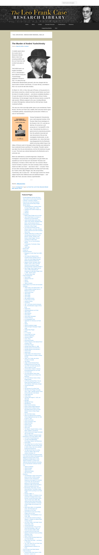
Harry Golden (28, 277)
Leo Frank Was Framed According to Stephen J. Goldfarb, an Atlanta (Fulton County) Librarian (33, 519)
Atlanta (26, 323)
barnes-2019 (26, 248)
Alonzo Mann (27, 314)
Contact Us (25, 250)
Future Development (27, 275)
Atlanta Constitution (29, 466)
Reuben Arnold (28, 424)
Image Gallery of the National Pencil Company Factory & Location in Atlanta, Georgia (33, 355)
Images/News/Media (47, 28)
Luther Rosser (28, 396)
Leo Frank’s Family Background (32, 438)
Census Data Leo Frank (30, 334)
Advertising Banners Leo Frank (31, 310)
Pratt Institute (28, 442)
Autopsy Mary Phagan (29, 329)
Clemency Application (29, 335)
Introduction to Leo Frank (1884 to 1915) (32, 436)
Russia (20, 188)
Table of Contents (28, 283)
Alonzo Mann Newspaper (30, 316)
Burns (26, 331)
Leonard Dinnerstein (29, 385)
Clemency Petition (29, 337)
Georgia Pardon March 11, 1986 (32, 346)
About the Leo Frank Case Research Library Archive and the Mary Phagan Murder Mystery (31, 203)
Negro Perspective (29, 535)
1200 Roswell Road (29, 292)
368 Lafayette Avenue (29, 298)
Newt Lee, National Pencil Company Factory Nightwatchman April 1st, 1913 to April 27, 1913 (33, 417)
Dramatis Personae (50, 24)
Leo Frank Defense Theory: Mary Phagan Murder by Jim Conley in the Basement (33, 375)
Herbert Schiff (28, 350)
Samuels (27, 281)
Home (26, 24)
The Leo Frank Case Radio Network (31, 549)
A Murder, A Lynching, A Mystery (30, 200)
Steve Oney (27, 427)
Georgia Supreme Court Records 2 (32, 349)
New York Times (28, 472)
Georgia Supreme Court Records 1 (32, 347)
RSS (56, 28)
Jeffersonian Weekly (29, 471)
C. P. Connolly (28, 332)
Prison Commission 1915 (30, 421)
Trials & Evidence (27, 550)
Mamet (26, 280)
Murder (16, 188)
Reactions (71, 24)
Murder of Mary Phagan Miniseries (32, 406)
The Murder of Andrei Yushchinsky (28, 43)
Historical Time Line (29, 278)
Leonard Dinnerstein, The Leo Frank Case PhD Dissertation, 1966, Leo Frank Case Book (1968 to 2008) (33, 528)
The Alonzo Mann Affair (30, 274)
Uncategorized (19, 187)
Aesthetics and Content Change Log (33, 209)
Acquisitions (27, 302)
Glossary (27, 212)
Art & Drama (26, 214)
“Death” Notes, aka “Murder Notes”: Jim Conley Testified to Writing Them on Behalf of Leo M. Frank (33, 289)
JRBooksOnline (21, 183)
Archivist (26, 46)
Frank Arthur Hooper (29, 344)
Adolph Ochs (27, 308)
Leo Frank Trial (30, 187)
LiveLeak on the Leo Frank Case (32, 531)
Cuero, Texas (27, 338)
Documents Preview (29, 340)
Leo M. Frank (36, 187)
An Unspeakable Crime (30, 319)
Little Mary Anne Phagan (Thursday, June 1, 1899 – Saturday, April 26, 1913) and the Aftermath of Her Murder (34, 391)
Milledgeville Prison (29, 402)
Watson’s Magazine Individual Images (33, 435)
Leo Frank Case (28, 371)
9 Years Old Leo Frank (30, 299)
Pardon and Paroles (29, 420)
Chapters (27, 211)
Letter (26, 387)
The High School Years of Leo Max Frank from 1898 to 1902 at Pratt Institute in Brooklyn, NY (32, 452)
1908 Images (27, 295)
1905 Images (27, 293)
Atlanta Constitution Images (31, 325)
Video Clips (27, 247)
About (33, 24)
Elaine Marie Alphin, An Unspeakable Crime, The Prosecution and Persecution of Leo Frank (33, 509)
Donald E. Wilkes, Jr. (29, 493)
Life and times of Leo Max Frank (32, 388)
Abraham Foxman (29, 301)
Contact (40, 24)
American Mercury (29, 317)
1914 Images (27, 296)
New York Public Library (30, 414)
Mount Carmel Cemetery (30, 405)
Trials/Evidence (61, 24)
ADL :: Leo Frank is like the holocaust (33, 304)
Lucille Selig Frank (29, 394)
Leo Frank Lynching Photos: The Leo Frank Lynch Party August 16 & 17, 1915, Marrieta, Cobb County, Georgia (33, 382)
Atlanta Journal (28, 469)
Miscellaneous (28, 403)
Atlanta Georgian (28, 468)
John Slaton (27, 361)
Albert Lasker (28, 311)
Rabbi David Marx (29, 423)
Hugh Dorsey (27, 352)
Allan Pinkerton (28, 313)
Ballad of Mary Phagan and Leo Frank (33, 215)
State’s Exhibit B (28, 426)
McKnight (27, 400)
